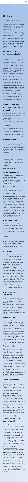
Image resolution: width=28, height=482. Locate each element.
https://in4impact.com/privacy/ (11, 121)
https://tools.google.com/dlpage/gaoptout (14, 342)
